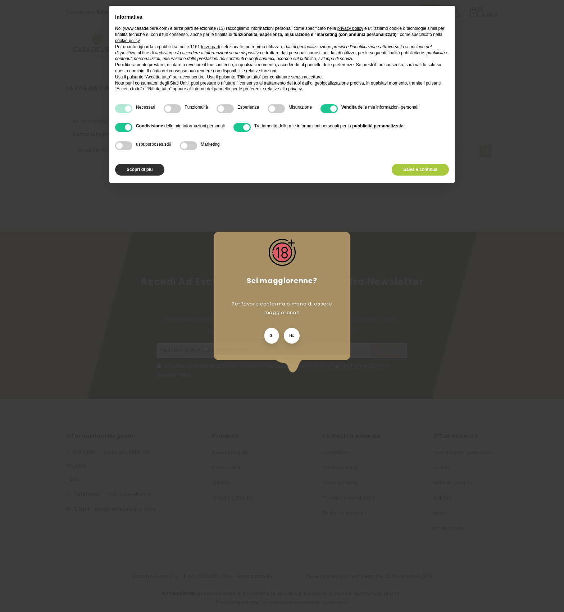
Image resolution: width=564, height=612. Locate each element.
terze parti (210, 46)
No (291, 335)
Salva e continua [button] (420, 169)
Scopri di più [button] (140, 169)
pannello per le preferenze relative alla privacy (258, 88)
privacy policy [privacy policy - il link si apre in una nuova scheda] (350, 28)
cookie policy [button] (127, 40)
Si (271, 335)
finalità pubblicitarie (405, 52)
